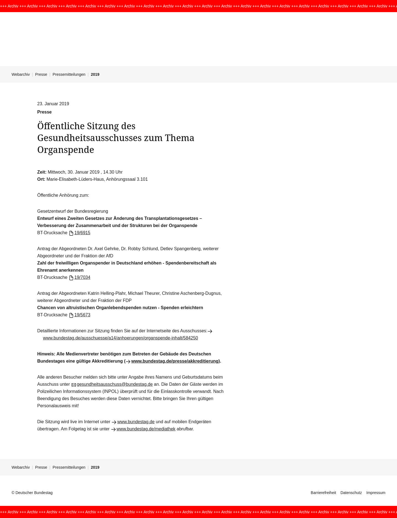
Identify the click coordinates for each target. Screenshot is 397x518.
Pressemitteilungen (69, 74)
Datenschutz (351, 492)
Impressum (375, 492)
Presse (41, 74)
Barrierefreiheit (323, 492)
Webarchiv (21, 74)
